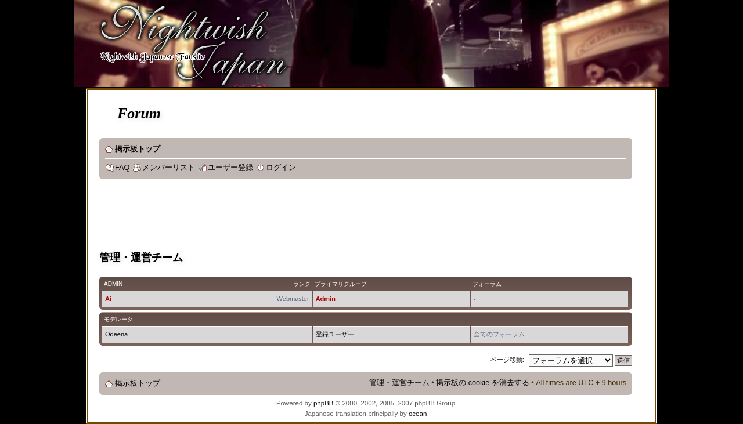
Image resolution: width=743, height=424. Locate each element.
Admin (326, 298)
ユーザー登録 (230, 168)
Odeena (116, 334)
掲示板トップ (137, 149)
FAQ (122, 168)
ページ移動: (507, 359)
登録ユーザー (335, 334)
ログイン (281, 168)
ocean (418, 413)
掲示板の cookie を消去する (482, 383)
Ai (108, 298)
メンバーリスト (168, 168)
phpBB (323, 403)
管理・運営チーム (399, 383)
